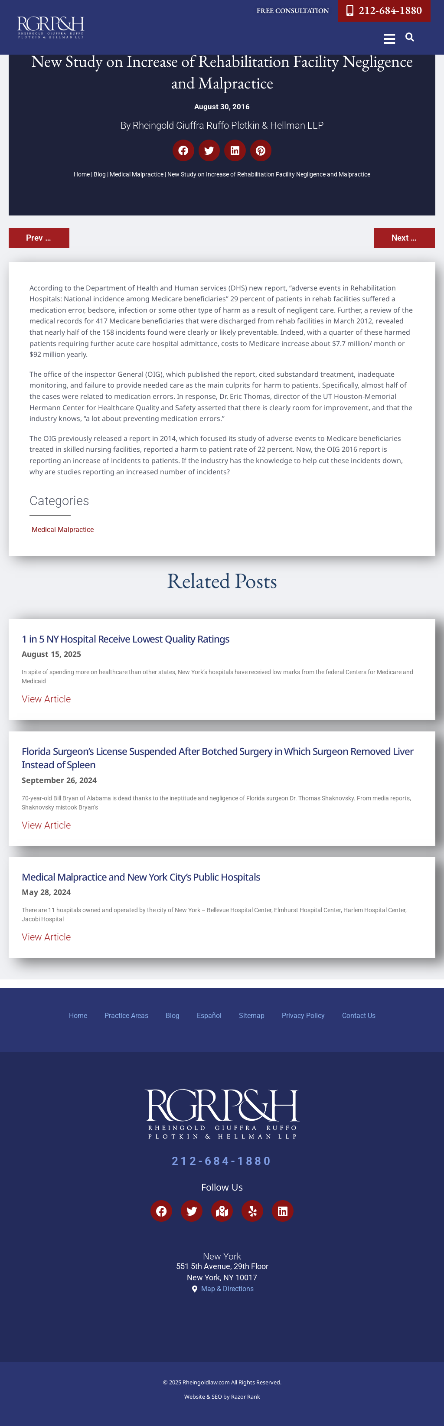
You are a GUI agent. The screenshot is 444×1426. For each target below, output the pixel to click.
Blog (100, 174)
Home (82, 174)
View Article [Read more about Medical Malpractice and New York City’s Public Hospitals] (46, 937)
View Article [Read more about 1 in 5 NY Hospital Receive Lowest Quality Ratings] (46, 699)
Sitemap (251, 1016)
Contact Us (358, 1016)
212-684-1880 (222, 1161)
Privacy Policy (303, 1016)
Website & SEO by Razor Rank (222, 1396)
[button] (409, 37)
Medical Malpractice (136, 174)
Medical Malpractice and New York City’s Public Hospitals (141, 877)
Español (209, 1016)
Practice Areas (126, 1016)
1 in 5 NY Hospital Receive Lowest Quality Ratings (125, 639)
